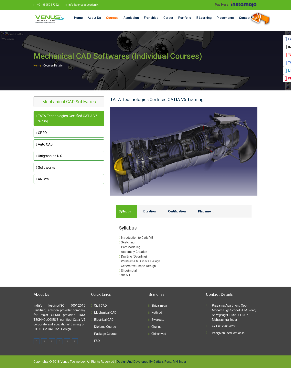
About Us (94, 18)
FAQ (97, 341)
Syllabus (125, 211)
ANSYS (42, 179)
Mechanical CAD (105, 312)
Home (78, 18)
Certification (177, 211)
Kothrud (156, 312)
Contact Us (247, 18)
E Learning (204, 18)
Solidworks (45, 167)
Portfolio (184, 18)
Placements (225, 18)
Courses (112, 18)
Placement (205, 211)
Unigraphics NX (49, 156)
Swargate (157, 320)
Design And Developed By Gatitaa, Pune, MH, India (151, 361)
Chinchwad (158, 334)
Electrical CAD (103, 320)
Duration (149, 211)
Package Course (105, 334)
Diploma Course (105, 327)
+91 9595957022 (224, 326)
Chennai (156, 327)
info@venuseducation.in (84, 4)
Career (168, 18)
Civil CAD (100, 305)
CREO (41, 133)
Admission (131, 18)
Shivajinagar (159, 305)
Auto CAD (44, 144)
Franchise (151, 18)
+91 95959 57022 (48, 4)
